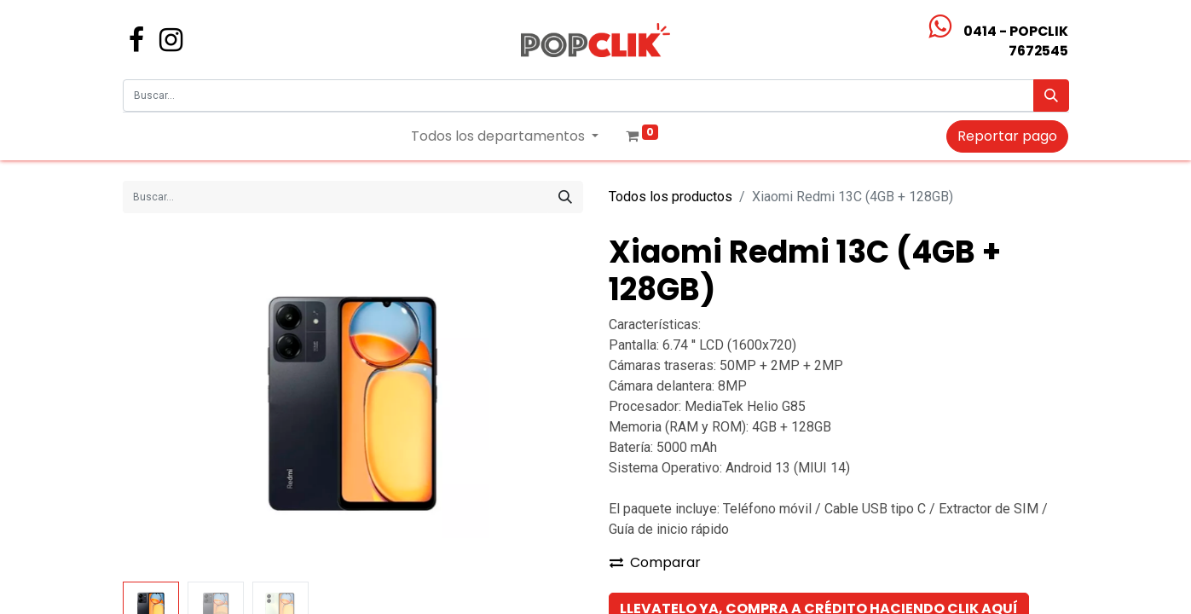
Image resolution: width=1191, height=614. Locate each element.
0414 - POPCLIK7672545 (1015, 41)
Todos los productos (670, 196)
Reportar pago (1007, 136)
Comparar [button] (655, 562)
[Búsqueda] (1051, 95)
